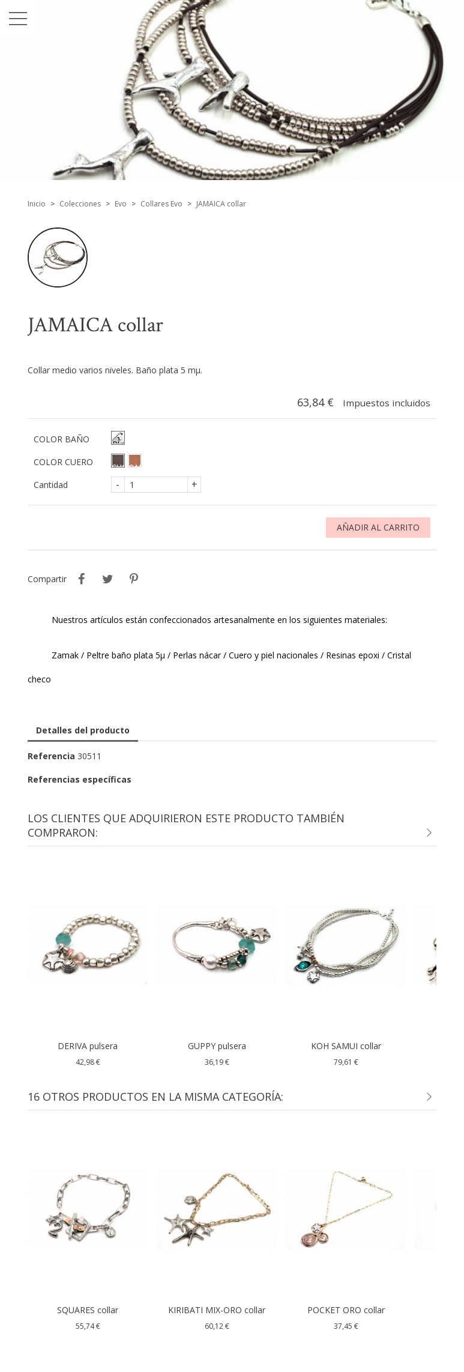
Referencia (51, 756)
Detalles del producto (83, 730)
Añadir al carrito (378, 527)
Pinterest (134, 579)
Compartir (81, 579)
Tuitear (107, 579)
